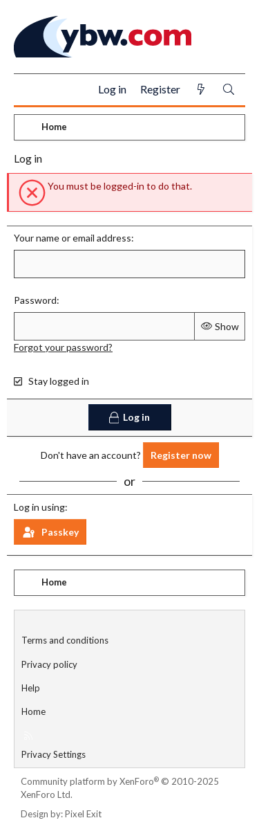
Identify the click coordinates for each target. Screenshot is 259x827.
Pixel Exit (83, 813)
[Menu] (30, 90)
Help (30, 687)
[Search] (228, 89)
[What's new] (201, 89)
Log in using (39, 507)
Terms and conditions (64, 640)
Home (33, 711)
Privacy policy (49, 664)
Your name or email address (72, 238)
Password (35, 300)
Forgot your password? (63, 347)
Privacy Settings (53, 754)
